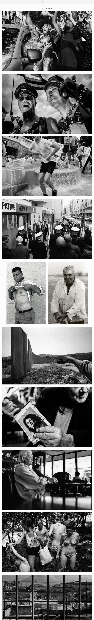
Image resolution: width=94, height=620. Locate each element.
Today (38, 2)
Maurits (50, 2)
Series (55, 2)
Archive (44, 2)
